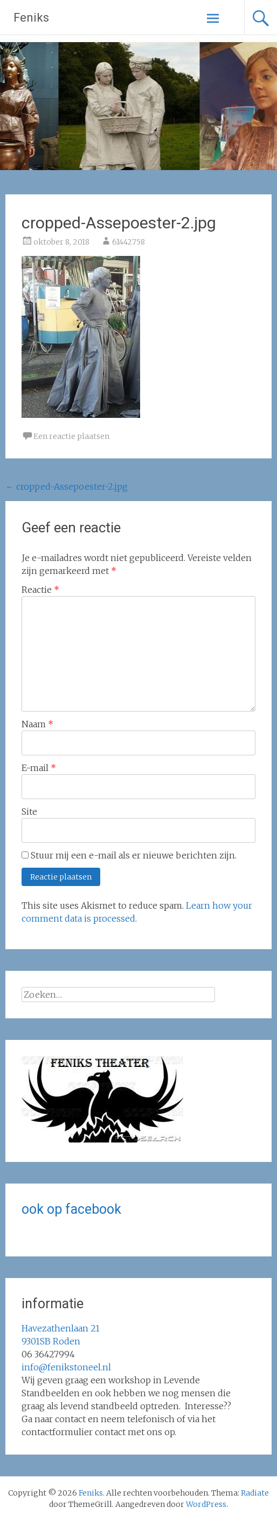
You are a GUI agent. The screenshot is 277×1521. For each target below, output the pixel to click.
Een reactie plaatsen (71, 436)
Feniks (31, 17)
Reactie (40, 589)
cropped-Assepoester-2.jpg (66, 486)
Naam (37, 724)
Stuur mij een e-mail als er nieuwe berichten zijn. (134, 855)
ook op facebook (71, 1209)
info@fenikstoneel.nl (66, 1367)
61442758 (128, 242)
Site (29, 811)
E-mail (39, 767)
